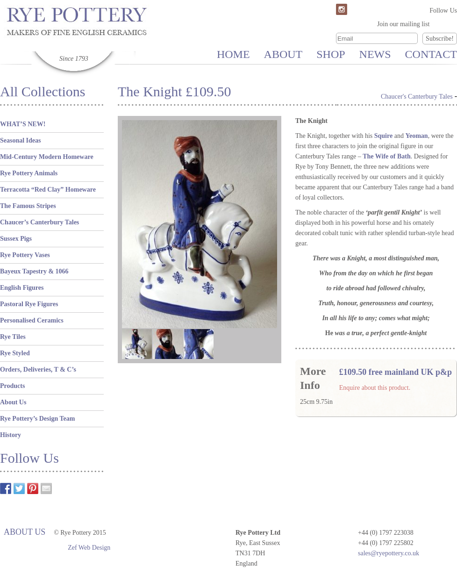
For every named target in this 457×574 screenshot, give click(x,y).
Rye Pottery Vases (25, 254)
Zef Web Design (89, 547)
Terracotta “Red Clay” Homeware (48, 189)
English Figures (22, 287)
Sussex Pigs (16, 238)
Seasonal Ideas (20, 140)
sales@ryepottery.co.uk (388, 553)
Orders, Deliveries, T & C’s (38, 369)
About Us (13, 402)
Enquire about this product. (374, 387)
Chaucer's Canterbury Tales (417, 96)
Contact (431, 54)
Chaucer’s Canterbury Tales (39, 222)
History (10, 434)
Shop (330, 54)
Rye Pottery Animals (28, 173)
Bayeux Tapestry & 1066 (34, 271)
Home (233, 54)
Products (12, 385)
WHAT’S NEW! (22, 124)
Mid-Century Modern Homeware (46, 156)
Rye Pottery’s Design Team (37, 418)
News (375, 54)
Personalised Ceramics (32, 320)
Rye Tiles (13, 336)
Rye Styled (15, 353)
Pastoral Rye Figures (29, 304)
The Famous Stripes (28, 205)
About (283, 54)
